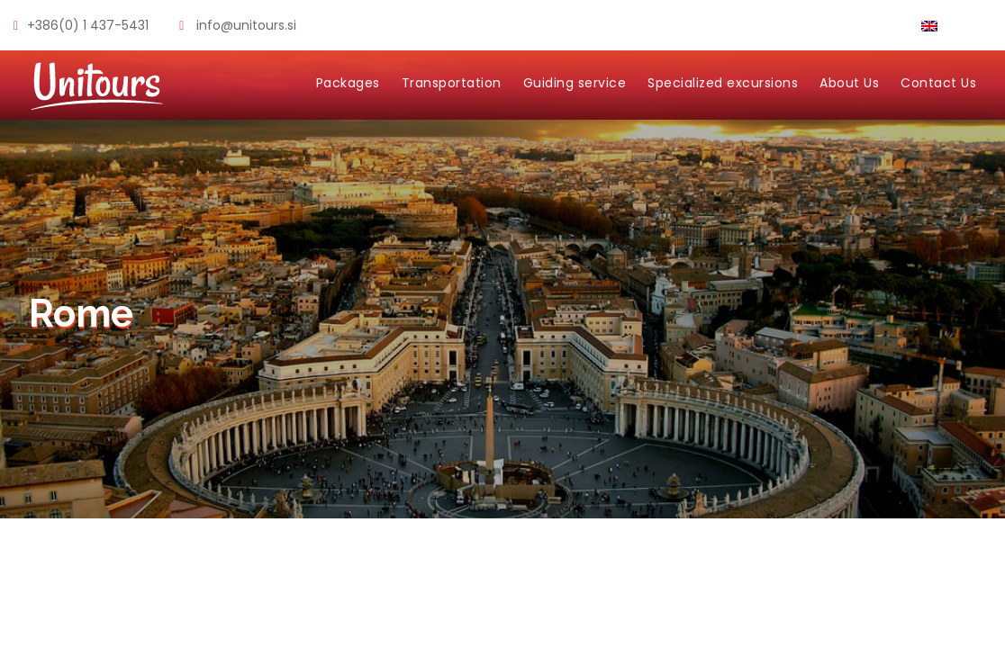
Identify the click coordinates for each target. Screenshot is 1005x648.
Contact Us (938, 83)
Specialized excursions (722, 83)
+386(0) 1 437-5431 (88, 25)
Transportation (452, 83)
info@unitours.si (246, 25)
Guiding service (575, 83)
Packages (348, 83)
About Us (849, 83)
